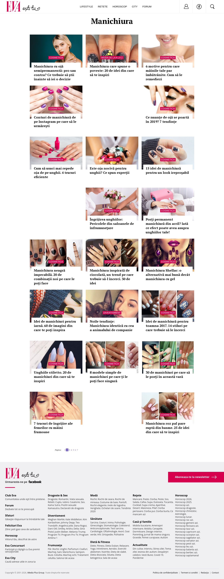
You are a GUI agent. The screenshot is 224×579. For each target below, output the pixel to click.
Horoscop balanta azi (186, 549)
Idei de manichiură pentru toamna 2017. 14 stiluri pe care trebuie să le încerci (167, 325)
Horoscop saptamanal (187, 555)
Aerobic (113, 548)
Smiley (61, 528)
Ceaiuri (103, 522)
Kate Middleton (73, 519)
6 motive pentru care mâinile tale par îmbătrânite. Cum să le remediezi (164, 72)
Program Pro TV (69, 534)
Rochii (55, 549)
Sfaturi (9, 515)
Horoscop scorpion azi (187, 534)
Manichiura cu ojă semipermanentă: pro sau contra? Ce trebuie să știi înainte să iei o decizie (55, 72)
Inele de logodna (116, 505)
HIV (99, 534)
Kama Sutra (54, 505)
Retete (103, 6)
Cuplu (58, 502)
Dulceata (158, 502)
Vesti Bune (147, 554)
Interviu (148, 548)
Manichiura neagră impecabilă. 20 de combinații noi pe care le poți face (54, 276)
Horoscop (119, 6)
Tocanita (168, 502)
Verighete (95, 508)
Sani (59, 551)
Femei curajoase (150, 537)
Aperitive (160, 505)
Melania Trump (77, 531)
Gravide (137, 537)
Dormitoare (139, 531)
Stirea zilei (158, 548)
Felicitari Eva (13, 525)
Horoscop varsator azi (187, 540)
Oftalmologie (110, 531)
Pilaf (154, 508)
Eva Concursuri (15, 545)
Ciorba (153, 499)
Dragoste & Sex (58, 495)
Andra (69, 528)
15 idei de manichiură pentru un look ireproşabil (167, 170)
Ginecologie (96, 525)
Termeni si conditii (189, 572)
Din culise (138, 548)
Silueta (110, 554)
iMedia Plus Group (35, 572)
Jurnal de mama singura (157, 534)
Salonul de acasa (65, 558)
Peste (161, 499)
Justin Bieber (61, 531)
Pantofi (122, 502)
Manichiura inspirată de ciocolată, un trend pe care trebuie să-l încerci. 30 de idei (111, 276)
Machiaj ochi (69, 554)
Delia (76, 528)
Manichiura (69, 551)
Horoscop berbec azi (186, 552)
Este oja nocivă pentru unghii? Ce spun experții (109, 170)
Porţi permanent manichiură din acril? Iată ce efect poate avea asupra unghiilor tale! (167, 225)
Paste (146, 499)
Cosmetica (56, 57)
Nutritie (105, 551)
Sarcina (94, 522)
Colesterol (124, 525)
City (134, 6)
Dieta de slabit (118, 551)
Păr (49, 549)
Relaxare (124, 545)
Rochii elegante (98, 505)
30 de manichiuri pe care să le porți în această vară (168, 374)
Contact (215, 572)
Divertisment (112, 312)
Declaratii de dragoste (72, 508)
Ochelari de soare (110, 508)
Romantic (64, 499)
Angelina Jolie (66, 525)
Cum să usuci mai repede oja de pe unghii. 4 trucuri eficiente (55, 172)
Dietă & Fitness (100, 542)
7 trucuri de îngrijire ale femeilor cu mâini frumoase (53, 427)
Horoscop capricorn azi (187, 531)
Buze (50, 554)
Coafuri (83, 549)
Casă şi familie (142, 522)
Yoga (93, 548)
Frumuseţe (55, 545)
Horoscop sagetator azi (187, 537)
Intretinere (102, 548)
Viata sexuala (77, 499)
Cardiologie (96, 531)
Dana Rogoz (80, 525)
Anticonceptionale (100, 528)
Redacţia (205, 572)
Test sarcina (117, 528)
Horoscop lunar (183, 516)
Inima (111, 522)
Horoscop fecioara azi (186, 525)
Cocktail (137, 505)
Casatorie (75, 502)
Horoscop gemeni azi (186, 522)
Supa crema (148, 505)
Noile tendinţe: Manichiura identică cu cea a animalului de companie (112, 325)
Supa (150, 502)
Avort (121, 531)
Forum (146, 6)
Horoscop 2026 (183, 499)
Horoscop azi (182, 505)
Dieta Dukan (111, 545)
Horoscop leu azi (184, 546)
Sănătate (96, 519)
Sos (166, 499)
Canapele (157, 528)
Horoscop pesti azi (185, 543)
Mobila (147, 528)
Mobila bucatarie (142, 525)
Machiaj (52, 551)
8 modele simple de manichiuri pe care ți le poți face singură (109, 376)
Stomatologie (111, 525)
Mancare (137, 499)
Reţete (137, 495)
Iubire (65, 502)
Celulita (58, 554)
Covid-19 (158, 554)
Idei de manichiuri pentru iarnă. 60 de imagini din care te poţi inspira (55, 325)
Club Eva (10, 495)
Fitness (100, 545)
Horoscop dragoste (185, 508)
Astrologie (180, 513)
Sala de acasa (110, 557)
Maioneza (146, 508)
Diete (93, 545)
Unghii (63, 549)
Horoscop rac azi (184, 519)
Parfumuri (73, 549)
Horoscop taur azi (184, 528)
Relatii (51, 502)
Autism (164, 537)
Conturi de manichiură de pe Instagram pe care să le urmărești (55, 121)
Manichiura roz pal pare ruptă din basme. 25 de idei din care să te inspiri (167, 427)
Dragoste (53, 499)
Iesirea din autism (147, 551)
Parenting (138, 534)
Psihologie (120, 522)
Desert (136, 508)
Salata (136, 502)
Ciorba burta (162, 511)
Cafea (143, 502)
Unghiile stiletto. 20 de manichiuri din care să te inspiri (54, 376)
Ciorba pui (149, 511)
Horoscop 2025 (183, 502)
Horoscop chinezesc (186, 511)
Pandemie (138, 557)
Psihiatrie (119, 534)
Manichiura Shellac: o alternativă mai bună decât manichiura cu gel (168, 274)
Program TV (54, 534)
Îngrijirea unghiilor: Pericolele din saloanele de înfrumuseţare (112, 223)
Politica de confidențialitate (165, 572)
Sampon (80, 551)
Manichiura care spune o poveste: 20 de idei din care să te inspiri (112, 70)
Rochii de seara (106, 499)
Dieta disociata (98, 554)
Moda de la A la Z (112, 57)
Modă (94, 495)
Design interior (154, 531)
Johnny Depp (68, 522)
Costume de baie (109, 502)
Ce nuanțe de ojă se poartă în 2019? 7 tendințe (167, 119)
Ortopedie (107, 534)
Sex (83, 502)
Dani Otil (52, 528)
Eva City (10, 558)
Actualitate (140, 545)
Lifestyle (86, 6)
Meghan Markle (56, 519)
